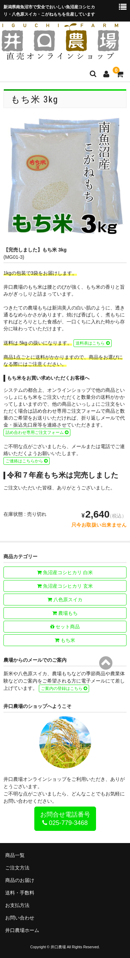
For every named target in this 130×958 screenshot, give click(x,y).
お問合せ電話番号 (65, 818)
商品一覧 (15, 855)
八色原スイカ (65, 599)
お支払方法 (17, 905)
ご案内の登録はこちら (64, 688)
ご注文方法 (17, 867)
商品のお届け (19, 880)
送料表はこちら (92, 343)
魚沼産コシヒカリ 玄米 (65, 586)
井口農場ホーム (22, 930)
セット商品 (65, 626)
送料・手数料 (19, 892)
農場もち (65, 613)
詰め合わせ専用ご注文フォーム (37, 432)
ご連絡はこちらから (26, 461)
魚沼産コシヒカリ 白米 (65, 572)
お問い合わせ (19, 917)
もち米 (65, 640)
